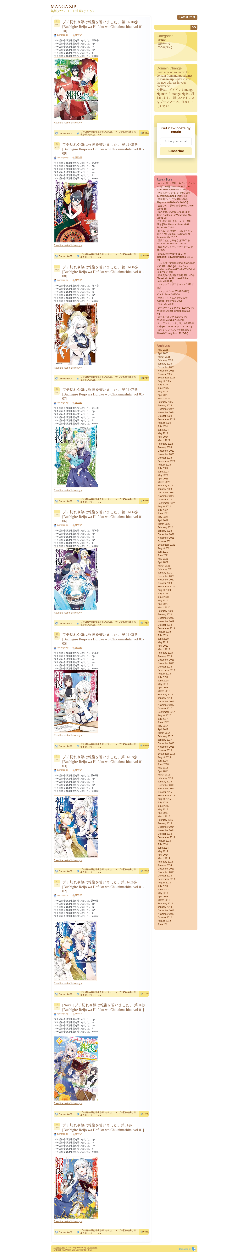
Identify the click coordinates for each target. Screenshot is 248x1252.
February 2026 (165, 360)
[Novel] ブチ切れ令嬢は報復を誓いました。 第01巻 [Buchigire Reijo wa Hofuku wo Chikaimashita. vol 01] (103, 1007)
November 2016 (166, 746)
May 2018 (163, 684)
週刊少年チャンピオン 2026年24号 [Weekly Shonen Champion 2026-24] (175, 310)
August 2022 (164, 506)
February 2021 (165, 569)
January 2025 (165, 405)
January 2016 (165, 781)
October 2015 (165, 792)
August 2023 (164, 464)
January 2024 (165, 447)
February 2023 (165, 485)
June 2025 (163, 388)
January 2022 (165, 531)
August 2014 (164, 841)
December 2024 (166, 409)
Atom (68, 1250)
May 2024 (163, 433)
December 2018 (166, 659)
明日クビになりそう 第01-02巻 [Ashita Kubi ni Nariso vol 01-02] (173, 242)
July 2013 (163, 886)
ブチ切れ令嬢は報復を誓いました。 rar (99, 131)
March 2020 (164, 607)
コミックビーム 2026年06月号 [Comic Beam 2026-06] (173, 293)
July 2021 (163, 551)
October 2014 (165, 834)
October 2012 (165, 917)
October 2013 (165, 875)
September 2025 (166, 377)
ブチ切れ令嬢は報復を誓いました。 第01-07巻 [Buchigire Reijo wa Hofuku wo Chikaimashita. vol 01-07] (103, 394)
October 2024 (165, 416)
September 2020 (166, 586)
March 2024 (164, 440)
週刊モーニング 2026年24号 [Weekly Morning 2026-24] (172, 318)
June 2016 (163, 764)
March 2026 (164, 356)
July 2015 (163, 802)
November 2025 (166, 370)
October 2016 (165, 750)
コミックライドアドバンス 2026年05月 (175, 286)
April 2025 (163, 395)
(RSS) (63, 1250)
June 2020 (163, 597)
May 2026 (163, 349)
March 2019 (164, 649)
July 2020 (163, 593)
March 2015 (164, 816)
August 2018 (164, 673)
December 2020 (166, 576)
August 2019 (164, 632)
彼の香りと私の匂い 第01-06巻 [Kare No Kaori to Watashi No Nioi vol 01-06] (174, 215)
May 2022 (163, 517)
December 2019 (166, 618)
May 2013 (163, 893)
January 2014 (165, 865)
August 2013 (164, 882)
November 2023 (166, 454)
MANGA (78, 35)
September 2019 (166, 628)
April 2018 (163, 687)
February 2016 (165, 778)
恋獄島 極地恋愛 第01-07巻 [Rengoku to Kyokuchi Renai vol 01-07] (175, 256)
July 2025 (163, 384)
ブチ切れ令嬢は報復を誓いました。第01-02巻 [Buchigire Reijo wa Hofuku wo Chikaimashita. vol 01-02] (103, 886)
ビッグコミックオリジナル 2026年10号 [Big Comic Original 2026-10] (175, 325)
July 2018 (163, 677)
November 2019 (166, 621)
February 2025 (165, 402)
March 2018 (164, 691)
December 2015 (166, 785)
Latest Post (187, 17)
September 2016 (166, 753)
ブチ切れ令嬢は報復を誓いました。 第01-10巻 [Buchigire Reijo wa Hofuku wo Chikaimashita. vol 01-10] (103, 26)
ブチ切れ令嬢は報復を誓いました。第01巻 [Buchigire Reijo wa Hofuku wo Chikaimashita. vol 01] (103, 1127)
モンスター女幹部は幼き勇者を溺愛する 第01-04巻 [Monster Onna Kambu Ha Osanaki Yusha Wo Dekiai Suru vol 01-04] (176, 267)
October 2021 (165, 541)
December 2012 (166, 910)
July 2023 (163, 468)
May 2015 (163, 809)
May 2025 (163, 391)
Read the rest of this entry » (68, 122)
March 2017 (164, 733)
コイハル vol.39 (166, 304)
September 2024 (166, 419)
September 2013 (166, 879)
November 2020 (166, 579)
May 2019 (163, 642)
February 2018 (165, 694)
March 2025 (164, 398)
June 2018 (163, 680)
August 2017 (164, 715)
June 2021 (163, 555)
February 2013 (165, 903)
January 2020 (165, 614)
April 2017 (163, 729)
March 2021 (164, 565)
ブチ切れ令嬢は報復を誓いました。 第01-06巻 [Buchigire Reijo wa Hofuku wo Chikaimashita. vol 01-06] (103, 516)
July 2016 (163, 760)
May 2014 (163, 851)
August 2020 (164, 590)
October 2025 (165, 374)
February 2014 (165, 861)
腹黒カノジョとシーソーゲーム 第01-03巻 (175, 249)
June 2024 (163, 430)
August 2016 (164, 757)
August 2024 (164, 423)
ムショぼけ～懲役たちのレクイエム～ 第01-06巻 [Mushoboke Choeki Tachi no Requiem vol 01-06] (176, 186)
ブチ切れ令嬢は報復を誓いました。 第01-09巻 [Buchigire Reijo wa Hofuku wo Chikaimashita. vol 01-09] (103, 148)
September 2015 (166, 795)
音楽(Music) (164, 43)
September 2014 (166, 837)
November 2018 (166, 663)
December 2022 (166, 492)
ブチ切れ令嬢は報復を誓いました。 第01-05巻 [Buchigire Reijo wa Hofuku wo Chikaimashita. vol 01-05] (103, 638)
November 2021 (166, 538)
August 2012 (164, 921)
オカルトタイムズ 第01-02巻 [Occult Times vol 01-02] (172, 299)
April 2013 (163, 896)
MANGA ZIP (59, 1247)
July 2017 (163, 719)
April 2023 (163, 478)
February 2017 (165, 736)
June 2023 (163, 471)
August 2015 (164, 799)
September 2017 (166, 712)
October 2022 (165, 499)
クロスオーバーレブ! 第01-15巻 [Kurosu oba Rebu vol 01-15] (173, 194)
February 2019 (165, 652)
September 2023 (166, 461)
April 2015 (163, 813)
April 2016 (163, 771)
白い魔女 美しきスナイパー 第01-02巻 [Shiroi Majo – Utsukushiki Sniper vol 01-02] (175, 224)
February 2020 (165, 611)
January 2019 (165, 656)
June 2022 (163, 513)
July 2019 (163, 635)
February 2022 (165, 527)
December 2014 (166, 827)
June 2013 (163, 889)
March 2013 (164, 900)
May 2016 (163, 767)
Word (89, 1247)
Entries (57, 1250)
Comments (81, 1250)
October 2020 (165, 583)
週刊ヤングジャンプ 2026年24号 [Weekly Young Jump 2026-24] (174, 332)
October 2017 (165, 708)
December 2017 (166, 701)
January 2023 (165, 489)
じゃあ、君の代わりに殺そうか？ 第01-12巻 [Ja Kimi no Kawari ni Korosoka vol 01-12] (175, 234)
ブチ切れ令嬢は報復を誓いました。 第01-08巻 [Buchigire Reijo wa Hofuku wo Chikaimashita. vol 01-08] (103, 271)
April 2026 (163, 353)
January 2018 (165, 698)
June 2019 (163, 639)
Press (94, 1247)
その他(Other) (165, 47)
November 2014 (166, 830)
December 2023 (166, 450)
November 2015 (166, 788)
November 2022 (166, 496)
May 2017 (163, 726)
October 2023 (165, 457)
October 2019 (165, 625)
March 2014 (164, 858)
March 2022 (164, 524)
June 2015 (163, 806)
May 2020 (163, 600)
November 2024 (166, 412)
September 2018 (166, 670)
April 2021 (163, 562)
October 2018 (165, 666)
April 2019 (163, 645)
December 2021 (166, 534)
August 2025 (164, 381)
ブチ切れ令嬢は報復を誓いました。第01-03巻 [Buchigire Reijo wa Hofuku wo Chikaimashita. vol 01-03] (103, 761)
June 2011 (163, 924)
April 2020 (163, 604)
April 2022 (163, 520)
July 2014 (163, 844)
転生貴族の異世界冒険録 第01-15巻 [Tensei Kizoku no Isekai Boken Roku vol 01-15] (176, 278)
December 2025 (166, 367)
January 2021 (165, 572)
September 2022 (166, 503)
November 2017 (166, 705)
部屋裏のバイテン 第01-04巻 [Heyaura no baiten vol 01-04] (172, 201)
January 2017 (165, 740)
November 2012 (166, 914)
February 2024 (165, 443)
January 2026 (165, 363)
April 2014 (163, 854)
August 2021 (164, 548)
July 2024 (163, 426)
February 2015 (165, 820)
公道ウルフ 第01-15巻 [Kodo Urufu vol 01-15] (175, 207)
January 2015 (165, 823)
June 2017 (163, 722)
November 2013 (166, 872)
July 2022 (163, 510)
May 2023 (163, 475)
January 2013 (165, 907)
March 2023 (164, 482)
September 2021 (166, 544)
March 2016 (164, 774)
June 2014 (163, 847)
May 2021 (163, 558)
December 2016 (166, 743)
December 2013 (166, 868)
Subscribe (176, 151)
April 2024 (163, 437)
